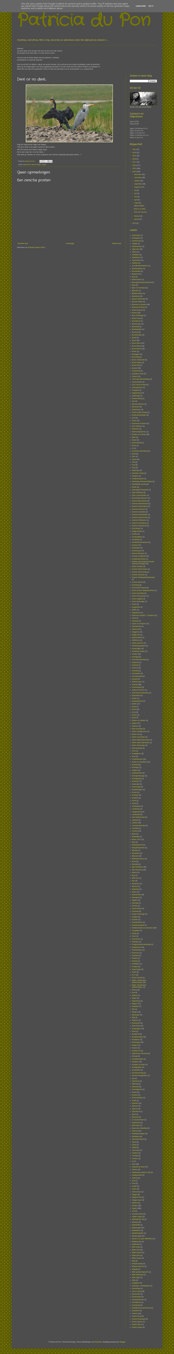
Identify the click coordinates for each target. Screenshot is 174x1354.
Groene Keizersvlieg (139, 572)
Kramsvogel (136, 787)
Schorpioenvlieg (137, 1073)
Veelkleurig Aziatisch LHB (141, 1172)
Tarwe (134, 1145)
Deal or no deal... (140, 209)
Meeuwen (135, 856)
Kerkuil (134, 709)
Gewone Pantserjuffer (140, 515)
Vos (133, 1211)
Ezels (134, 454)
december (138, 174)
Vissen (134, 1189)
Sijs (133, 1078)
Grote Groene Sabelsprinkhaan (143, 590)
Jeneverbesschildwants (140, 693)
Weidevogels (136, 1236)
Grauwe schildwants (139, 556)
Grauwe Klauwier (138, 553)
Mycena (135, 886)
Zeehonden (136, 1294)
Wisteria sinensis (138, 1266)
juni (135, 193)
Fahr (133, 456)
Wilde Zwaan (136, 1258)
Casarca (135, 376)
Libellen (134, 823)
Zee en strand (137, 1291)
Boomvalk (135, 327)
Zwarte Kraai (136, 1316)
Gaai (133, 468)
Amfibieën (135, 255)
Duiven (134, 421)
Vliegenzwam (137, 1200)
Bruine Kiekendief (138, 360)
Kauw (134, 707)
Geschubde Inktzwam (139, 498)
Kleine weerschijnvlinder (140, 743)
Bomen (134, 313)
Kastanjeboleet (137, 701)
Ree (133, 992)
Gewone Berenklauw (139, 501)
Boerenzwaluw (137, 310)
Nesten (134, 892)
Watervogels (136, 1228)
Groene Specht (137, 582)
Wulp (134, 1280)
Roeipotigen (136, 1029)
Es (133, 448)
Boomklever (136, 321)
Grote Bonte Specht (139, 588)
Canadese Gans (138, 374)
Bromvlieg (135, 357)
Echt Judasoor (137, 426)
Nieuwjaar (135, 897)
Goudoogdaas (137, 537)
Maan (134, 834)
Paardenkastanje (138, 925)
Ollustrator (98, 1342)
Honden (135, 654)
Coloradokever (137, 387)
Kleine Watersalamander (141, 740)
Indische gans (137, 682)
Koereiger (135, 767)
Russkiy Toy (136, 1051)
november (138, 177)
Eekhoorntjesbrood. (139, 432)
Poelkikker (135, 964)
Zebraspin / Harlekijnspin (141, 1286)
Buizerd (134, 368)
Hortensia (135, 662)
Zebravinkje (136, 1288)
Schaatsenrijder (137, 1059)
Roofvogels (136, 1042)
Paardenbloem (137, 922)
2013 (134, 223)
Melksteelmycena (138, 859)
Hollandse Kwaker (138, 651)
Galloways (135, 470)
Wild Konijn (136, 1247)
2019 (134, 156)
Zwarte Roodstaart (138, 1319)
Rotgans (135, 1045)
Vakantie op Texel (138, 1167)
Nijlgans (135, 900)
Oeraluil (134, 906)
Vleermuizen (136, 1192)
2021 (134, 149)
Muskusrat (135, 884)
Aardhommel (136, 241)
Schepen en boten (138, 1065)
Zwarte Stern (136, 1324)
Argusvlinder (136, 260)
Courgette (135, 390)
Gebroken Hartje (138, 473)
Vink (133, 1181)
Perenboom (136, 939)
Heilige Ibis (136, 635)
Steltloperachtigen (138, 1134)
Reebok (134, 995)
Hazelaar (135, 621)
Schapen (135, 1062)
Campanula (136, 371)
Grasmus (135, 545)
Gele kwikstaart (137, 492)
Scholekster (136, 1070)
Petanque (135, 942)
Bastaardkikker (137, 268)
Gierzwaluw (136, 528)
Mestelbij (135, 864)
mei (135, 197)
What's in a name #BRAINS (142, 1239)
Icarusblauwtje (137, 676)
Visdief (134, 1186)
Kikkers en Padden (139, 720)
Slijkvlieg (135, 1084)
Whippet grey (137, 1242)
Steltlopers (136, 1136)
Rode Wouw (136, 1026)
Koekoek (135, 765)
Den (133, 401)
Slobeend (135, 1087)
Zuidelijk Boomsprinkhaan (141, 1308)
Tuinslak (135, 1156)
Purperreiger (136, 969)
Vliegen (134, 1194)
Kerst (134, 712)
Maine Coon (136, 839)
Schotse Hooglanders (139, 1075)
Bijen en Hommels (138, 288)
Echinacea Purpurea (139, 423)
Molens (134, 872)
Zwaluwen (135, 1311)
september (138, 184)
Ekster (134, 440)
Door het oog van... (141, 212)
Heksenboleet (137, 637)
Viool (133, 1183)
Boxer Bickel (136, 346)
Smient (134, 1092)
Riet (133, 1009)
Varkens (135, 1169)
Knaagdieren (136, 754)
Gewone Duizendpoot (139, 506)
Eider (134, 437)
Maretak (135, 850)
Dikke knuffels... (139, 206)
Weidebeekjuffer (138, 1233)
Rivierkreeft (136, 1023)
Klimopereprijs (137, 748)
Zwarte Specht (137, 1322)
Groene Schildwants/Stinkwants (143, 577)
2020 (134, 153)
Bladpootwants (137, 293)
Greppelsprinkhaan (139, 559)
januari (137, 219)
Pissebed (135, 955)
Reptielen (135, 1006)
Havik (134, 618)
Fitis (133, 462)
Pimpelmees (136, 947)
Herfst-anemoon (138, 643)
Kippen (134, 723)
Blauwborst (136, 296)
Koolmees (135, 781)
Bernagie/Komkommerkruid (142, 282)
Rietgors (135, 1012)
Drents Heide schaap (139, 412)
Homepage (70, 243)
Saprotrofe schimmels (140, 1053)
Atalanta (135, 263)
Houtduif (135, 665)
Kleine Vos (136, 734)
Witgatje (135, 1269)
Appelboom (136, 257)
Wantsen (135, 1222)
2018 (134, 159)
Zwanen (135, 1313)
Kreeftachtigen (137, 790)
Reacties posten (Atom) (36, 247)
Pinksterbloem (137, 950)
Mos (133, 875)
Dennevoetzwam (138, 404)
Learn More (141, 6)
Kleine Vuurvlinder (138, 737)
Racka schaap (137, 978)
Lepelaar (135, 820)
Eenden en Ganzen (139, 434)
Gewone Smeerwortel (139, 517)
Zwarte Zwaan (137, 1327)
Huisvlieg (135, 671)
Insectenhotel (137, 687)
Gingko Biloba (137, 531)
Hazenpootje (136, 626)
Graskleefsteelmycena (140, 542)
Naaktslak (135, 889)
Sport (134, 1114)
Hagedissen (136, 613)
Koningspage (136, 778)
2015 (134, 168)
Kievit (134, 718)
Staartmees (136, 1123)
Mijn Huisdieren (137, 867)
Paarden (135, 920)
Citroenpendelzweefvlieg (141, 379)
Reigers (134, 1004)
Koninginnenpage (138, 776)
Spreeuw (135, 1117)
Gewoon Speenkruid (139, 526)
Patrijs (134, 933)
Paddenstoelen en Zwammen (142, 928)
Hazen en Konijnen (139, 624)
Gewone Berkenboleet (140, 504)
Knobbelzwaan (137, 759)
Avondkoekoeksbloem (140, 266)
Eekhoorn (135, 429)
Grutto (134, 604)
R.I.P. (134, 975)
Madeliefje (135, 837)
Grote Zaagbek (137, 599)
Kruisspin (135, 795)
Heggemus (136, 632)
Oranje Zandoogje (138, 914)
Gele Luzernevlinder (139, 495)
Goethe (134, 534)
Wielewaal (135, 1244)
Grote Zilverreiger (138, 601)
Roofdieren (136, 1040)
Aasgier (134, 244)
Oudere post (116, 243)
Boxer (134, 340)
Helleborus (136, 640)
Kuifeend (135, 798)
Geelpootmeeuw (138, 479)
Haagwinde (136, 607)
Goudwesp (136, 539)
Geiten (134, 487)
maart (136, 203)
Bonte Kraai (136, 318)
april (136, 200)
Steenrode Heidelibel (139, 1128)
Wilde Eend (136, 1250)
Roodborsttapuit (137, 1037)
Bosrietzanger (137, 335)
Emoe (134, 445)
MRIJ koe (135, 878)
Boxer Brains (136, 349)
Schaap (134, 1056)
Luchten (135, 831)
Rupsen (134, 1048)
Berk (133, 277)
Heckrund (135, 629)
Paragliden (136, 931)
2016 (134, 165)
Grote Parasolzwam (139, 596)
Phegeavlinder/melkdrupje (141, 944)
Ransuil (134, 990)
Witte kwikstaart (137, 1275)
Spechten (135, 1103)
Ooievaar (135, 911)
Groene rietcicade (138, 575)
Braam (134, 351)
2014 (134, 172)
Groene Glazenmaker (139, 569)
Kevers (134, 715)
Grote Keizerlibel (138, 593)
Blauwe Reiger (36, 164)
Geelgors (135, 476)
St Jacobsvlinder (138, 1120)
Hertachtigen (136, 649)
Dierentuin (135, 407)
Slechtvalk (135, 1081)
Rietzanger (136, 1015)
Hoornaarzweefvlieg (139, 660)
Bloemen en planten (139, 304)
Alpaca (134, 252)
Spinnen (135, 1109)
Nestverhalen (137, 895)
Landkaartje (136, 806)
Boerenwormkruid (138, 307)
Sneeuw (135, 1095)
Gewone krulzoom (138, 509)
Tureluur (135, 1159)
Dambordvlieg (137, 398)
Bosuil (134, 338)
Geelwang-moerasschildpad (142, 481)
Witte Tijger (136, 1277)
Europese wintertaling (139, 451)
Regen (134, 998)
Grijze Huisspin (137, 566)
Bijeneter (135, 291)
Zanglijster (135, 1283)
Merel (134, 861)
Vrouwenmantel (137, 1214)
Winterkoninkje (137, 1264)
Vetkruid (135, 1178)
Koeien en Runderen (139, 762)
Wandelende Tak (138, 1219)
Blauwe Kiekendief (138, 299)
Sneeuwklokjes (137, 1098)
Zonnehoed (136, 1305)
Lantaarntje (136, 814)
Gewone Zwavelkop (139, 523)
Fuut (133, 465)
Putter (134, 972)
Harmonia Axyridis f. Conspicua (143, 615)
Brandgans (136, 354)
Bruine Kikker (137, 362)
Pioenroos (135, 953)
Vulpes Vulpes (137, 1217)
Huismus (135, 668)
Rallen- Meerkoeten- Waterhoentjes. (139, 986)
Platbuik (135, 961)
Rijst (133, 1017)
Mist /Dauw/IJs (137, 870)
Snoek (134, 1100)
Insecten (135, 684)
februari (137, 216)
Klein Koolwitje (137, 729)
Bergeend (135, 274)
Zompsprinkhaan (138, 1300)
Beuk (134, 285)
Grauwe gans (137, 551)
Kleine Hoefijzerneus (139, 731)
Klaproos (135, 726)
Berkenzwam (136, 279)
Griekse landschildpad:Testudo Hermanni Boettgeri (143, 562)
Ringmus (135, 1020)
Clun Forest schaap (139, 385)
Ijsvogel (134, 679)
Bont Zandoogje (137, 315)
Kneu (134, 756)
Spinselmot (136, 1111)
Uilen (134, 1164)
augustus (137, 187)
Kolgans (135, 770)
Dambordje (136, 396)
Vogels (44, 164)
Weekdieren (136, 1230)
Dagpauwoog (137, 393)
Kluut (134, 751)
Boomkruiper (136, 324)
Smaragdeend (137, 1089)
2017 (134, 162)
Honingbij (135, 657)
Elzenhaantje (136, 443)
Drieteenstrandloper (139, 415)
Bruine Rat (136, 365)
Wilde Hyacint (137, 1252)
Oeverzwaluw (137, 908)
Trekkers (135, 1153)
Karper (134, 698)
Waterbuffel (136, 1225)
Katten (134, 704)
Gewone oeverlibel (138, 512)
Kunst (134, 801)
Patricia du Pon (83, 21)
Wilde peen (136, 1255)
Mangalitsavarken (138, 848)
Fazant (134, 459)
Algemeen (135, 249)
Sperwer (135, 1106)
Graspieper (136, 548)
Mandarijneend (137, 845)
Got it (150, 6)
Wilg (133, 1261)
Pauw (134, 936)
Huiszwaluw (136, 673)
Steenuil (135, 1131)
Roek (134, 1031)
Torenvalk (135, 1150)
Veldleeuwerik (137, 1175)
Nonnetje (135, 903)
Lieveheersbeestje (138, 826)
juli (135, 190)
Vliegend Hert (137, 1197)
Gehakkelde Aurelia (139, 484)
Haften (134, 610)
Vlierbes (135, 1203)
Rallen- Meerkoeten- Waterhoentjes (139, 981)
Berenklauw (136, 271)
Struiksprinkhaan (138, 1139)
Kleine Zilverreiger (138, 745)
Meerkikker (136, 853)
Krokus (134, 792)
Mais (133, 842)
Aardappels (136, 238)
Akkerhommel (137, 246)
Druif (133, 418)
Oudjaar (135, 917)
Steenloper (136, 1125)
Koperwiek (135, 784)
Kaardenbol (136, 695)
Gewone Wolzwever (139, 520)
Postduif (135, 967)
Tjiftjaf (134, 1147)
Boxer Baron (136, 343)
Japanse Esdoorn (138, 690)
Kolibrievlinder (137, 773)
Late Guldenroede (138, 817)
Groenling (135, 585)
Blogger (122, 1342)
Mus (133, 881)
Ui (132, 1161)
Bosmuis (135, 332)
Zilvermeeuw (136, 1297)
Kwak (134, 803)
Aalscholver (27, 164)
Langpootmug (137, 812)
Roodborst (135, 1034)
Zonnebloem (136, 1302)
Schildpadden (137, 1067)
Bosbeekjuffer (137, 329)
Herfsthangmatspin (139, 646)
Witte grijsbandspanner (140, 1272)
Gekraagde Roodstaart (140, 490)
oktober (137, 181)
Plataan (134, 958)
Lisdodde (135, 828)
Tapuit (134, 1142)
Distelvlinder (136, 410)
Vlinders (135, 1206)
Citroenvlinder (137, 382)
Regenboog (136, 1001)
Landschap (136, 809)
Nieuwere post (23, 243)
